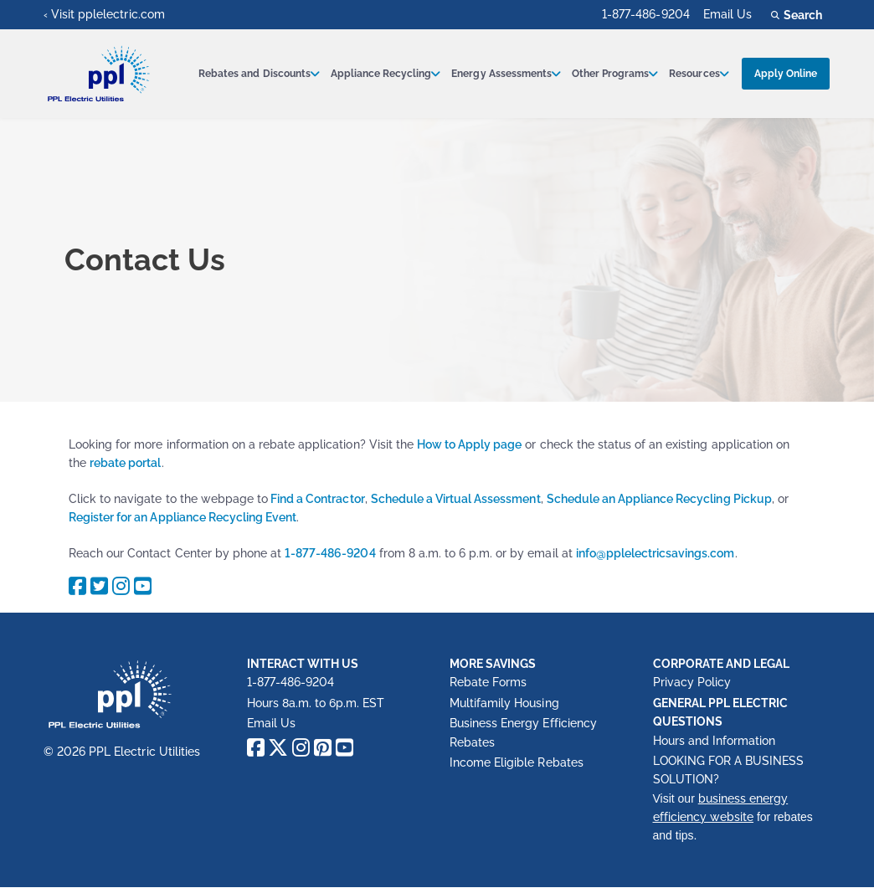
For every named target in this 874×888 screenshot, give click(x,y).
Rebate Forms (488, 682)
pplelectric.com (121, 14)
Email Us (727, 14)
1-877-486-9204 (645, 14)
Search (799, 15)
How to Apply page (469, 444)
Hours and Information (714, 740)
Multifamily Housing (504, 703)
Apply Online (785, 74)
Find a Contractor (316, 499)
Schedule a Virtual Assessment (456, 499)
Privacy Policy (692, 682)
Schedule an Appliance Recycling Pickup (659, 499)
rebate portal (125, 463)
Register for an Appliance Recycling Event (182, 517)
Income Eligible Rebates (517, 762)
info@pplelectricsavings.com (655, 553)
